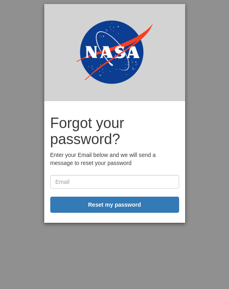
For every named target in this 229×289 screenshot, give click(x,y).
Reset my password (114, 204)
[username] (114, 182)
